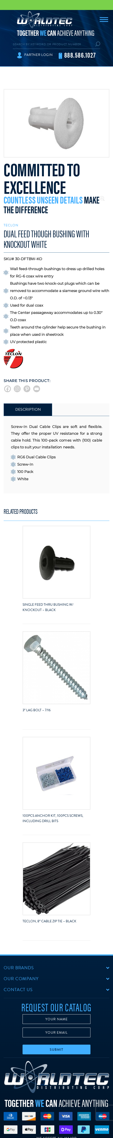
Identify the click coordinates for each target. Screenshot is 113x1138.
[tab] (28, 409)
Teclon (11, 225)
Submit (56, 1049)
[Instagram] (17, 388)
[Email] (36, 388)
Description (28, 409)
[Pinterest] (27, 388)
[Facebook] (7, 388)
